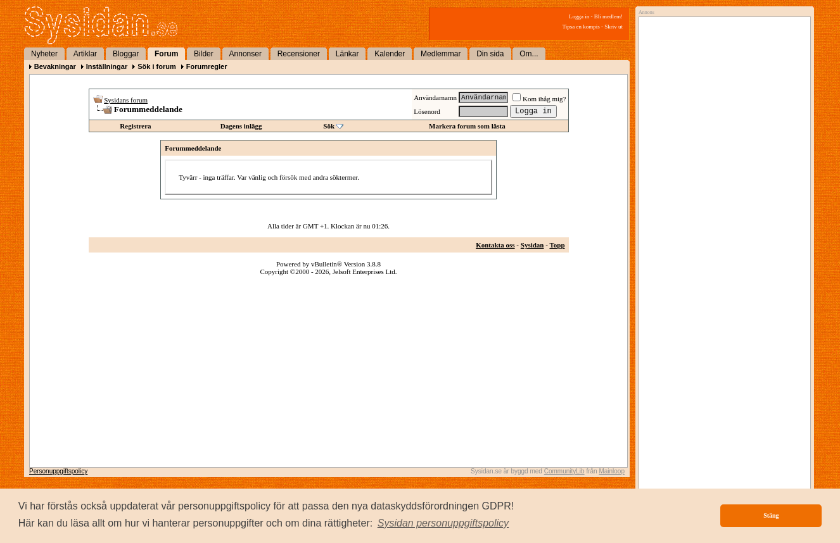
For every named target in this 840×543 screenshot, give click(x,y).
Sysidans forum (126, 100)
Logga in (579, 16)
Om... (528, 53)
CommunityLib (564, 471)
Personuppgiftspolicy (58, 471)
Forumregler (206, 66)
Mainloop (612, 471)
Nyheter (44, 53)
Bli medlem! (608, 16)
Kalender (389, 53)
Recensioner (298, 53)
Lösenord (427, 111)
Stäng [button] (771, 515)
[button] (443, 523)
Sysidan (532, 245)
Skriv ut (613, 26)
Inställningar (106, 66)
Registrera (135, 126)
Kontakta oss (495, 245)
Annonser (245, 53)
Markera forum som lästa (467, 126)
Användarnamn (435, 97)
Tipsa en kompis (581, 26)
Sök (328, 126)
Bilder (203, 53)
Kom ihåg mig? (539, 99)
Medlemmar (441, 53)
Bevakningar (55, 66)
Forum (166, 53)
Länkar (347, 53)
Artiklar (85, 53)
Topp (556, 245)
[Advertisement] (722, 150)
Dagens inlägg (241, 126)
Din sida (490, 53)
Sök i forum (156, 66)
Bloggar (126, 53)
